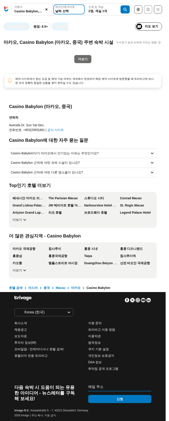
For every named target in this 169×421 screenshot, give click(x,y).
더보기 (20, 219)
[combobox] (32, 9)
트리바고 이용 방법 (101, 329)
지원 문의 (95, 323)
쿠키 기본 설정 (99, 349)
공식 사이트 (55, 130)
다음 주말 (89, 104)
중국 (47, 288)
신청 (120, 399)
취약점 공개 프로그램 (103, 368)
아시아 (33, 288)
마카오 (76, 288)
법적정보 (94, 342)
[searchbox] (32, 11)
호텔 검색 (15, 288)
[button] (32, 9)
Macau (61, 288)
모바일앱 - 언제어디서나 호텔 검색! (39, 349)
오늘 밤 (16, 104)
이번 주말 (64, 104)
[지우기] (46, 9)
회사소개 (20, 323)
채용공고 (20, 329)
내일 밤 (39, 104)
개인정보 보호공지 (101, 355)
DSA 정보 (95, 362)
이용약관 (94, 336)
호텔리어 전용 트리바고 (31, 355)
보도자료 (20, 336)
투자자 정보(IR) (25, 342)
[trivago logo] (6, 9)
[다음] (111, 24)
